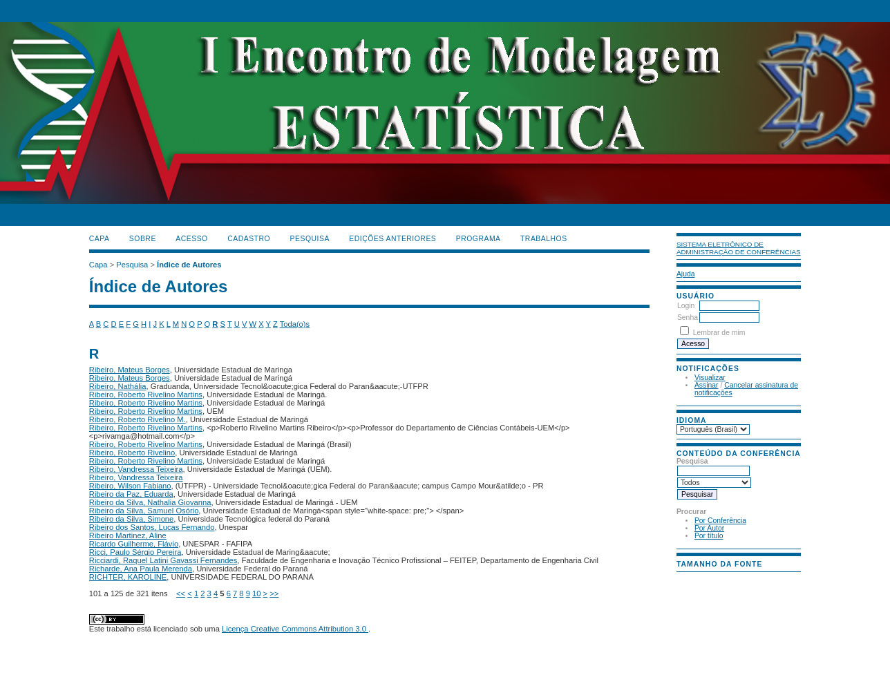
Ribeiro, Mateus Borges (129, 369)
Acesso (191, 239)
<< (180, 593)
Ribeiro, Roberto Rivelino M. (137, 419)
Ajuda (685, 274)
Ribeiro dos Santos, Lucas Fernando (152, 527)
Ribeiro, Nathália (117, 386)
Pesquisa (310, 239)
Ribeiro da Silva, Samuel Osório (144, 510)
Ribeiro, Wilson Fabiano (130, 486)
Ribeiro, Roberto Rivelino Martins (145, 394)
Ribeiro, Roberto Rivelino (132, 452)
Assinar (706, 385)
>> (273, 593)
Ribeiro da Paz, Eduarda (131, 494)
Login (685, 306)
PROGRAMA (478, 239)
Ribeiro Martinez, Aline (128, 535)
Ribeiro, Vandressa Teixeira (136, 469)
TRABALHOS (543, 239)
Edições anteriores (392, 239)
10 (256, 593)
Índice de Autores (189, 264)
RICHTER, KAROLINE (128, 577)
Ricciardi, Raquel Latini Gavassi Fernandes (163, 560)
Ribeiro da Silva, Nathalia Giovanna (150, 502)
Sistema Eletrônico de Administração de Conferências (738, 248)
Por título (708, 536)
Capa (99, 239)
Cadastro (248, 239)
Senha (687, 317)
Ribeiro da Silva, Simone (131, 519)
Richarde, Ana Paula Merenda (140, 568)
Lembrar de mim (719, 332)
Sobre (142, 239)
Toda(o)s (295, 324)
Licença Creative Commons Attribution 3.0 (295, 629)
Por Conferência (720, 520)
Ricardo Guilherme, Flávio (133, 544)
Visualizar (710, 377)
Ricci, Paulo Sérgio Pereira (135, 552)
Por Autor (709, 528)
